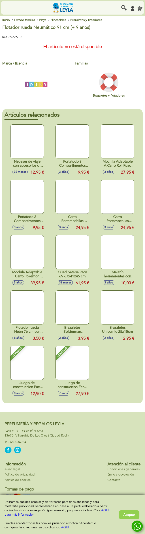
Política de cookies (17, 480)
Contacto (113, 480)
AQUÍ (65, 527)
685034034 (18, 442)
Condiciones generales (123, 469)
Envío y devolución (120, 474)
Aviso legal (12, 469)
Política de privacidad (19, 474)
